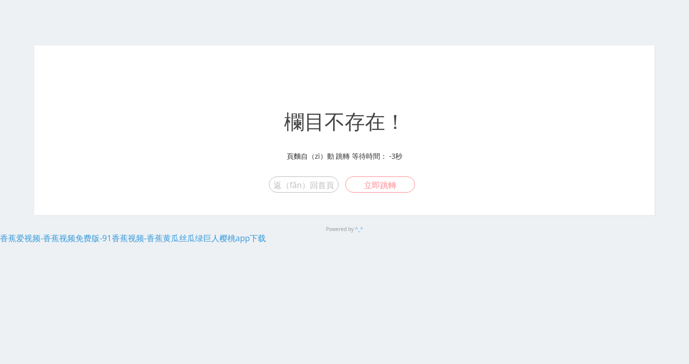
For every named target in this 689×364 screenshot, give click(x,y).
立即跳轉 (380, 185)
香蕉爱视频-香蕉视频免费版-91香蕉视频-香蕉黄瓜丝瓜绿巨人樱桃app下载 (133, 238)
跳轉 (343, 156)
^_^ (359, 229)
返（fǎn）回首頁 (303, 185)
